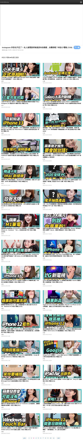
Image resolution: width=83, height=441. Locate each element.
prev (24, 438)
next (58, 438)
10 (50, 438)
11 (53, 438)
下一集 (77, 47)
